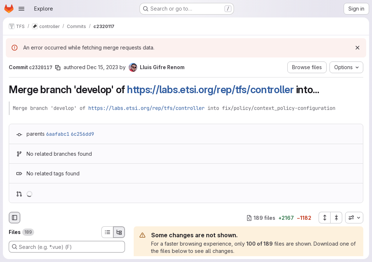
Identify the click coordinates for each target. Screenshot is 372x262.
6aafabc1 (57, 134)
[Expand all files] (324, 217)
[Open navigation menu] (21, 9)
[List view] (107, 232)
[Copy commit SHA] (57, 67)
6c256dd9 (82, 134)
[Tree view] (119, 232)
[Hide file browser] (14, 217)
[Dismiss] (357, 47)
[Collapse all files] (336, 217)
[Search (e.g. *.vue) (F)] (67, 247)
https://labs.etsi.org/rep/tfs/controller (210, 89)
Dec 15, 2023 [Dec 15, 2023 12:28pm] (102, 67)
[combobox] (354, 217)
